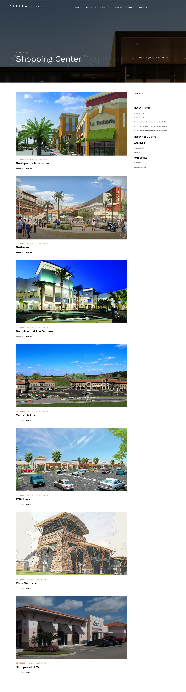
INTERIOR (138, 163)
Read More (27, 168)
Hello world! (139, 113)
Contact (139, 6)
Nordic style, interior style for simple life (150, 122)
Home (81, 6)
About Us (93, 6)
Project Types (151, 57)
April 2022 (138, 152)
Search (138, 93)
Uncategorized (140, 167)
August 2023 (139, 148)
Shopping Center (163, 57)
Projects (106, 6)
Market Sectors (122, 6)
